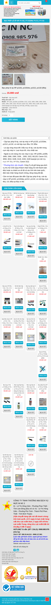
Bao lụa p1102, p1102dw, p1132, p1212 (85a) (7, 387)
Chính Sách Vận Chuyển (9, 554)
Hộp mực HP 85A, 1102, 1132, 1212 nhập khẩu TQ (7, 288)
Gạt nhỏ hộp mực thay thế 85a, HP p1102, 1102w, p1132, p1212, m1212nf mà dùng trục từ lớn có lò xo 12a (19, 461)
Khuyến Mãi (5, 563)
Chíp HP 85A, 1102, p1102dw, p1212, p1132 (43, 228)
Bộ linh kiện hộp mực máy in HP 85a (19, 288)
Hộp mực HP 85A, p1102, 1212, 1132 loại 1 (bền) (7, 195)
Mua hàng (8, 214)
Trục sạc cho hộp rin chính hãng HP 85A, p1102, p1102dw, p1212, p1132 (31, 230)
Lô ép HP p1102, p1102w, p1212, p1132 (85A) (7, 228)
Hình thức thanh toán (8, 559)
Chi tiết (8, 219)
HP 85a (16, 162)
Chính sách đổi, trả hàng (8, 556)
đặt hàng (13, 120)
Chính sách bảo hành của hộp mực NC (13, 558)
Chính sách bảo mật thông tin (10, 561)
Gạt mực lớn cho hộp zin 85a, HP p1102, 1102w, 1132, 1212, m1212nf (31, 323)
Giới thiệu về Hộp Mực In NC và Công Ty (13, 552)
